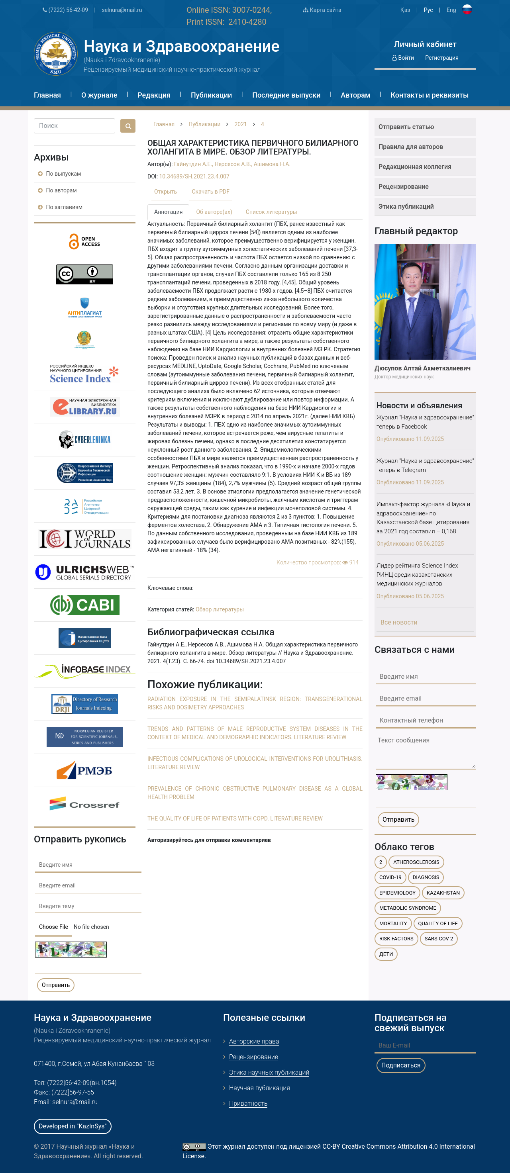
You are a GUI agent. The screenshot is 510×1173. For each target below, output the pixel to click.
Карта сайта (322, 10)
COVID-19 (390, 877)
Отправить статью (406, 127)
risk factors (396, 939)
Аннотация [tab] (168, 212)
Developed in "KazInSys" (73, 1126)
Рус (428, 10)
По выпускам (59, 173)
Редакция (154, 95)
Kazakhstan (443, 893)
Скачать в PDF (210, 191)
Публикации (211, 95)
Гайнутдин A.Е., (194, 164)
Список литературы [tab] (271, 212)
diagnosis (426, 877)
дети (386, 954)
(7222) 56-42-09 (65, 10)
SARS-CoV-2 (439, 939)
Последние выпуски (286, 95)
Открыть (165, 191)
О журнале (99, 95)
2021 (240, 124)
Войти (403, 58)
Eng (451, 10)
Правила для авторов (411, 147)
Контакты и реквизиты (429, 95)
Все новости (399, 622)
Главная (47, 95)
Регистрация (442, 58)
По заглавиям (60, 207)
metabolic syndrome (407, 908)
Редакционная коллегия (415, 166)
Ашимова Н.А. (272, 164)
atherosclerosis (416, 862)
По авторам (57, 190)
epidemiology (397, 893)
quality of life (438, 923)
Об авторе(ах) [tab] (214, 212)
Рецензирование (404, 186)
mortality (393, 923)
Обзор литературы (220, 609)
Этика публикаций (406, 206)
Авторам (355, 95)
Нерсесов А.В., (233, 164)
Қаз (405, 10)
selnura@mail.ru (122, 10)
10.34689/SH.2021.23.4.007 (194, 176)
